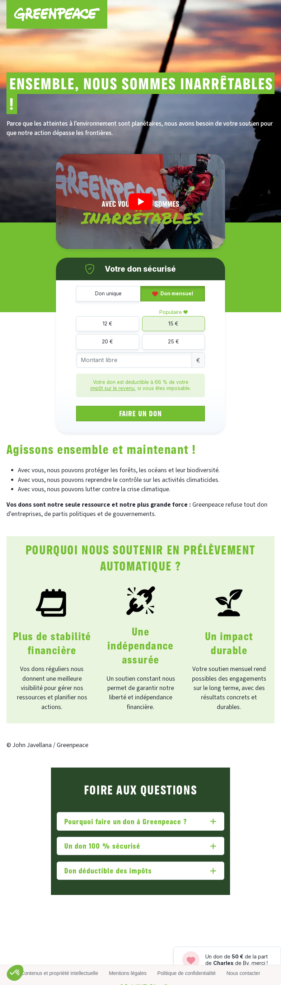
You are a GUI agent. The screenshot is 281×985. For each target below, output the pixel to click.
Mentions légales (127, 973)
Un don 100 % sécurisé (102, 845)
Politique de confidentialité (186, 973)
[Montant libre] (134, 360)
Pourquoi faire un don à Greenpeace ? (125, 821)
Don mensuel (172, 293)
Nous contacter (243, 973)
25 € (173, 341)
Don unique (108, 293)
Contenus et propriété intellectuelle (59, 973)
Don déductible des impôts (108, 870)
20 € (107, 341)
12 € (107, 323)
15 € (173, 323)
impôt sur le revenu (112, 388)
